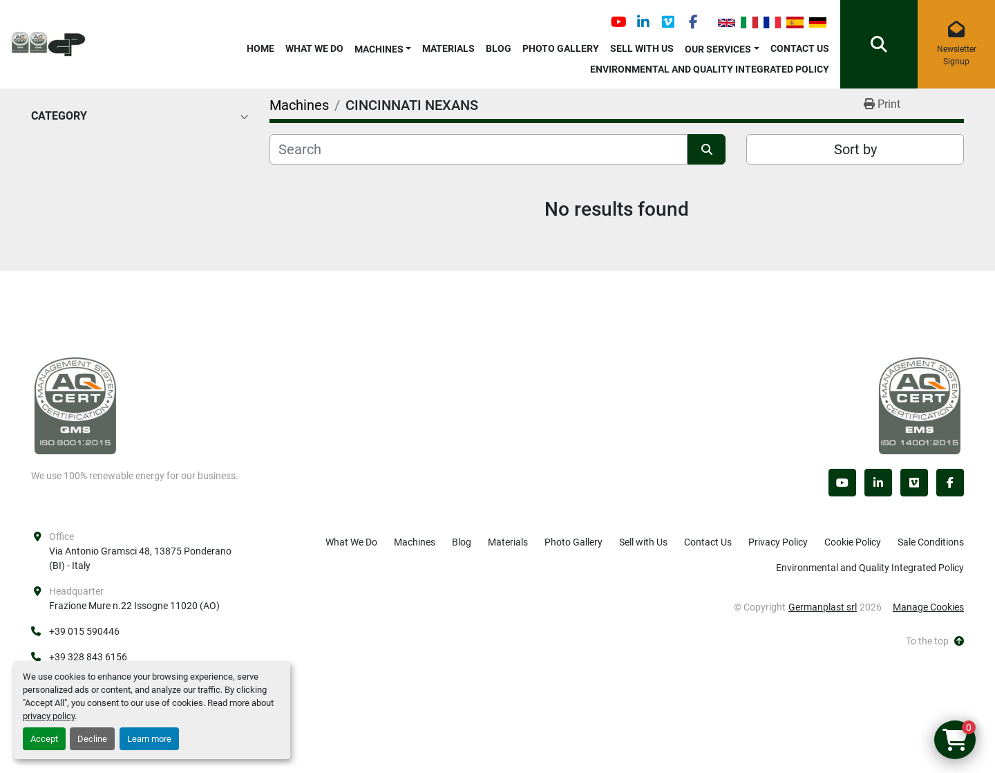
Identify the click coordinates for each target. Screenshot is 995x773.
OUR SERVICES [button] (718, 49)
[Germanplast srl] (75, 405)
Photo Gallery (560, 48)
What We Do (314, 48)
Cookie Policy (852, 542)
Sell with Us (642, 48)
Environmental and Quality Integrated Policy (709, 69)
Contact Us (799, 48)
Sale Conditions (931, 542)
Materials (448, 48)
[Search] (478, 149)
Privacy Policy (778, 542)
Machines (379, 49)
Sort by (855, 149)
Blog (498, 48)
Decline (92, 739)
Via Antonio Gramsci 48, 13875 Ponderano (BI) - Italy (141, 558)
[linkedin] (643, 22)
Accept (44, 739)
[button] (383, 47)
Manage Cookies (928, 607)
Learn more (149, 739)
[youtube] (618, 22)
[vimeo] (668, 22)
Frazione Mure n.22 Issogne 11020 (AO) (134, 605)
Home (260, 48)
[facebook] (693, 22)
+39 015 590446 (84, 631)
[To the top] (935, 641)
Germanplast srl (822, 607)
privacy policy (49, 716)
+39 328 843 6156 (88, 656)
